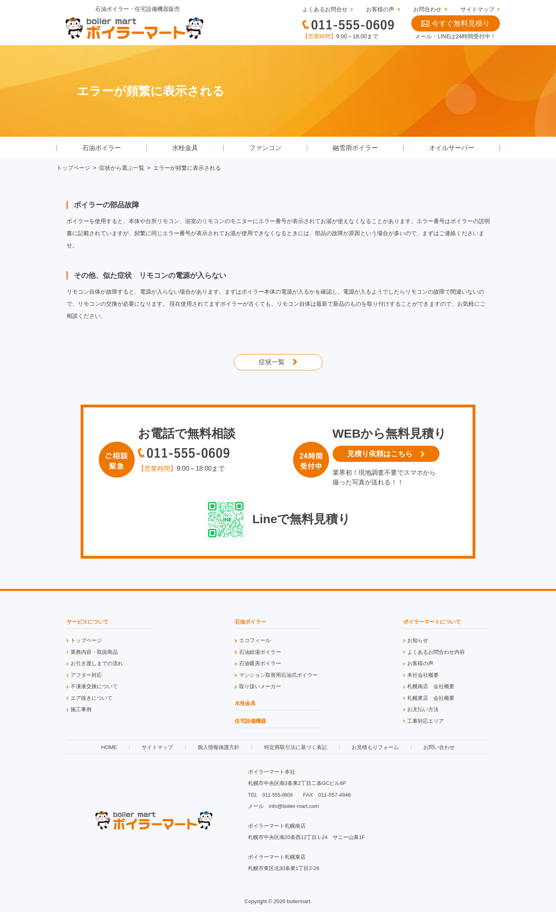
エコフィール (255, 640)
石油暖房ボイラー (260, 663)
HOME (109, 747)
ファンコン (265, 147)
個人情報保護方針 (218, 747)
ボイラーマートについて (432, 622)
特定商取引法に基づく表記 (295, 747)
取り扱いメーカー (260, 686)
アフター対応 (86, 675)
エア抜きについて (91, 698)
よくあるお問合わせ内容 (436, 652)
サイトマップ (477, 9)
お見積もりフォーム (375, 747)
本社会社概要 (423, 675)
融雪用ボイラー (355, 147)
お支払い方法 (423, 709)
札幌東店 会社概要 (430, 698)
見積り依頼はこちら (379, 454)
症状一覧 (272, 362)
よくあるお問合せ (325, 9)
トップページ (73, 168)
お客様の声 (380, 9)
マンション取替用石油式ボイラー (278, 675)
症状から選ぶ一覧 (121, 168)
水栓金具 (185, 147)
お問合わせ (427, 9)
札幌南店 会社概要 (430, 686)
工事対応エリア (425, 721)
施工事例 (81, 709)
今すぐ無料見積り (455, 23)
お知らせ (417, 640)
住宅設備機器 (250, 721)
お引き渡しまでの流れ (97, 663)
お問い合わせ (439, 747)
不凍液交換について (94, 686)
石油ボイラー (101, 147)
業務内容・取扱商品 (94, 652)
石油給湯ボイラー (260, 652)
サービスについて (87, 622)
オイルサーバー (451, 147)
